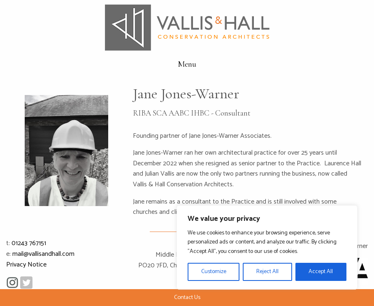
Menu (187, 64)
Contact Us (187, 297)
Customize (213, 271)
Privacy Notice (26, 264)
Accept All (321, 271)
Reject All (267, 271)
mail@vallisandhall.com (43, 254)
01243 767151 (29, 243)
